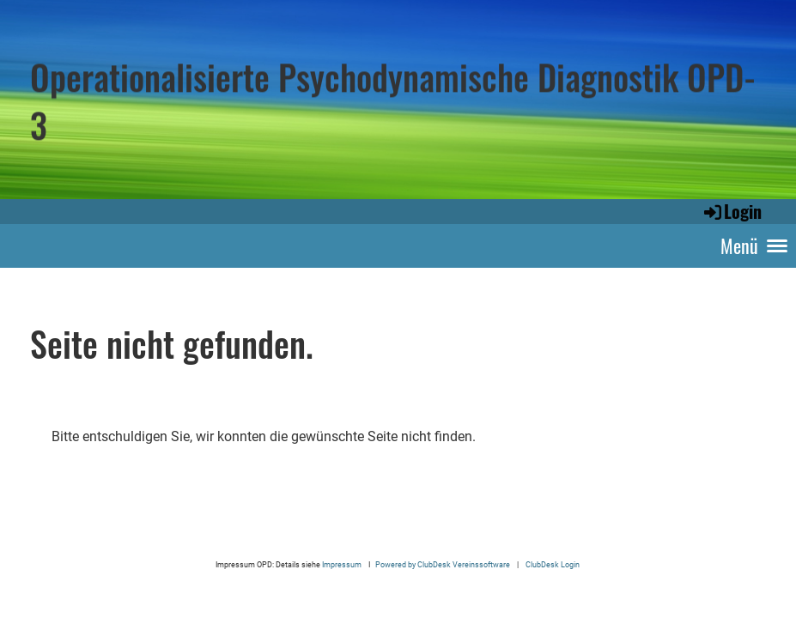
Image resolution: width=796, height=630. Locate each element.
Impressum (342, 564)
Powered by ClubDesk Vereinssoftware (442, 564)
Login (732, 211)
